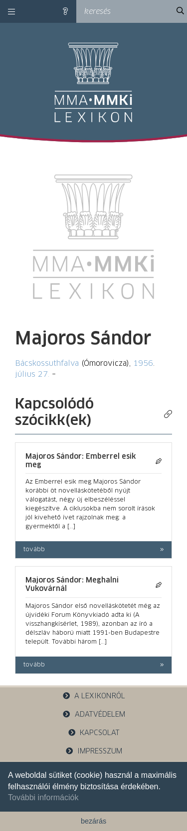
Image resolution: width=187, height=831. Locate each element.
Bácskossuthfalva (47, 363)
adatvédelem (93, 714)
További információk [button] (43, 797)
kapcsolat (93, 733)
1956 (143, 363)
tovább (34, 550)
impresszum (94, 751)
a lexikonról (94, 696)
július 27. (32, 374)
